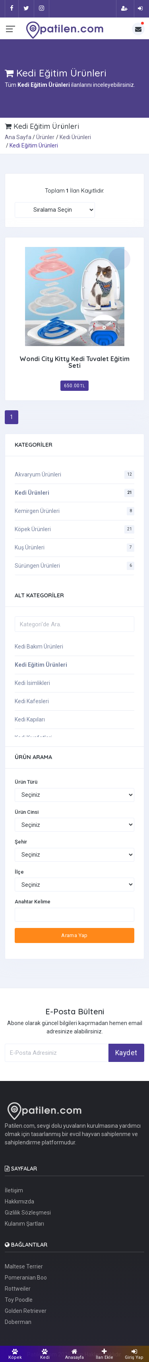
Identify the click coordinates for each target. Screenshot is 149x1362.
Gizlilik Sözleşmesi (28, 1212)
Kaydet (126, 1053)
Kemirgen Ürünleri (37, 511)
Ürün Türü (26, 782)
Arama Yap (74, 935)
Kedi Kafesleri (32, 701)
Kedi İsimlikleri (32, 683)
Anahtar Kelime (32, 902)
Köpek (15, 1354)
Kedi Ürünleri (75, 137)
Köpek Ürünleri (33, 529)
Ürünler (45, 137)
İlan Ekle (104, 1354)
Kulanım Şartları (24, 1223)
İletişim (14, 1190)
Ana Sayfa (18, 137)
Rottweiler (18, 1288)
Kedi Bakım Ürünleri (39, 646)
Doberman (18, 1322)
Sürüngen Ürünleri (37, 565)
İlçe (19, 872)
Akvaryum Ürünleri (38, 474)
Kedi (45, 1354)
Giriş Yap (134, 1354)
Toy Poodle (19, 1300)
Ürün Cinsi (27, 812)
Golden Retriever (25, 1311)
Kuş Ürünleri (30, 547)
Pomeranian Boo (26, 1277)
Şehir (21, 842)
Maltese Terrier (24, 1266)
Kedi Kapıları (30, 719)
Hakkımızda (19, 1201)
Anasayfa (74, 1354)
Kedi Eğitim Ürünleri (41, 665)
